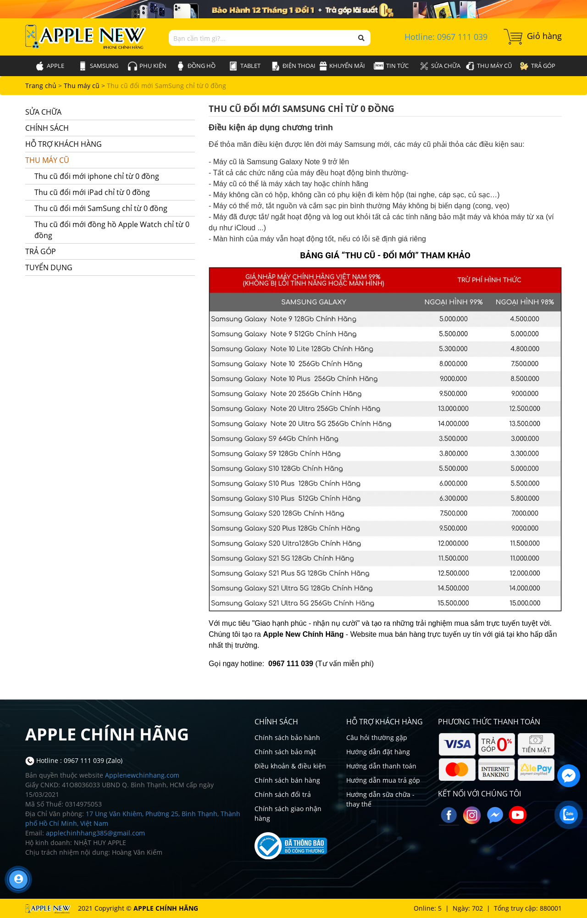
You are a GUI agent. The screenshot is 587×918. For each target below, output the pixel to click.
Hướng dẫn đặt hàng (378, 751)
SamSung (98, 66)
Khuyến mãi (342, 66)
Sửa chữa (440, 66)
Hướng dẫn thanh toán (381, 766)
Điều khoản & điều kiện (290, 766)
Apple (49, 66)
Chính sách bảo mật (285, 751)
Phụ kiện (147, 66)
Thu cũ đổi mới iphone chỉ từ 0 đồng (96, 176)
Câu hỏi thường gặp (376, 737)
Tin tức (391, 65)
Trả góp (537, 66)
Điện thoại (293, 66)
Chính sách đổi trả (283, 794)
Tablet (244, 66)
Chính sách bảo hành (287, 737)
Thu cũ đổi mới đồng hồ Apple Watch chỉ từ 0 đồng (111, 229)
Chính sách (106, 128)
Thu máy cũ (488, 66)
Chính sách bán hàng (287, 780)
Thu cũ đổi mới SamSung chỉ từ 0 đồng (166, 85)
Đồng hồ (196, 66)
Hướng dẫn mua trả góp (383, 780)
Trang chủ (41, 85)
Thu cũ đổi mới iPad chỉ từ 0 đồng (92, 192)
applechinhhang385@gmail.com (95, 833)
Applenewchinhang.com (142, 775)
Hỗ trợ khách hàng (106, 144)
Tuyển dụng (106, 267)
